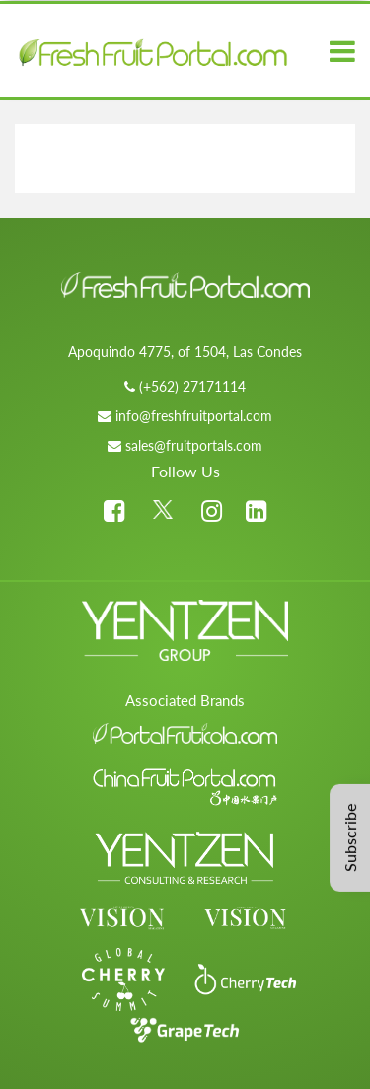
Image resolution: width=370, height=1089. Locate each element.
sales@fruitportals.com (193, 445)
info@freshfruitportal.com (193, 415)
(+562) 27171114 (192, 386)
